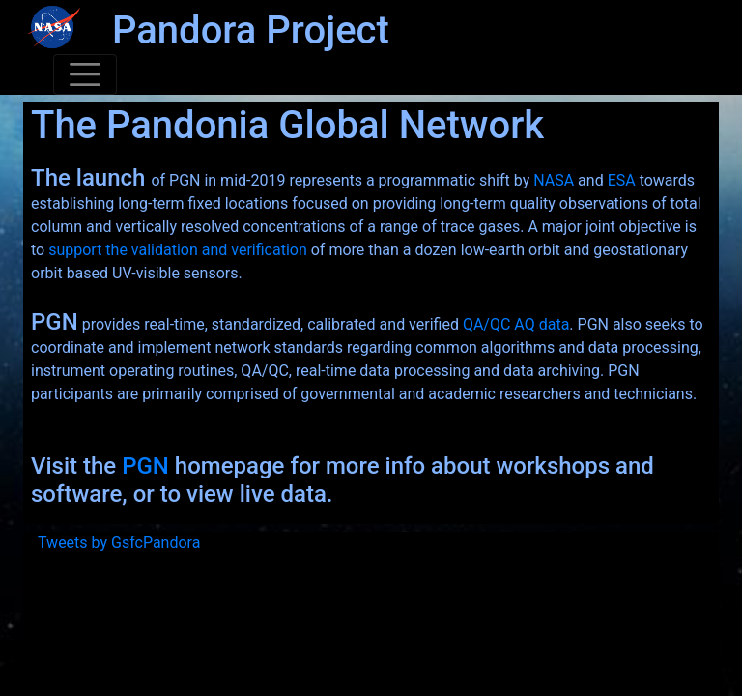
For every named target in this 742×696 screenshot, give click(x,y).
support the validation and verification (177, 250)
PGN (145, 465)
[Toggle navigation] (85, 74)
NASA (553, 180)
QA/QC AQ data (516, 324)
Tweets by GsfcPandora (119, 543)
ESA (622, 180)
